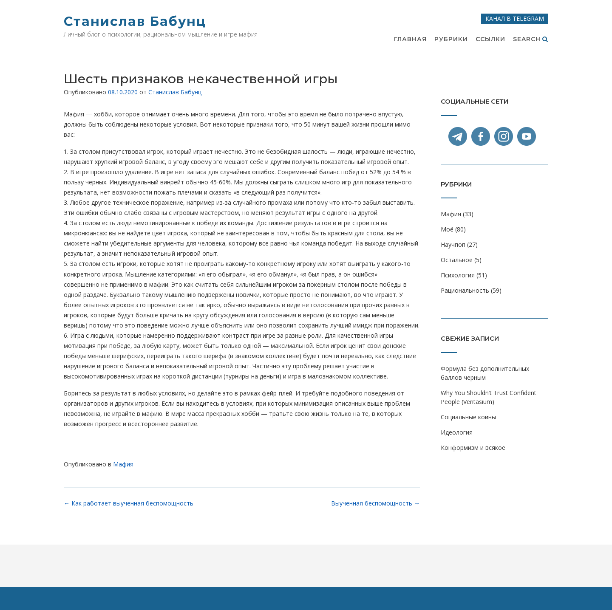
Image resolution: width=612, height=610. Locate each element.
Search (530, 39)
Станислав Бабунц (135, 21)
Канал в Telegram (514, 18)
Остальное (457, 260)
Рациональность (465, 290)
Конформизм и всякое (473, 447)
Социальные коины (468, 417)
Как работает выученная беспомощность (128, 503)
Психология (458, 275)
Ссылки (490, 39)
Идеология (457, 432)
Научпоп (453, 244)
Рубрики (451, 39)
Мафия (123, 464)
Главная (410, 39)
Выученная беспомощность (375, 503)
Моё (447, 229)
